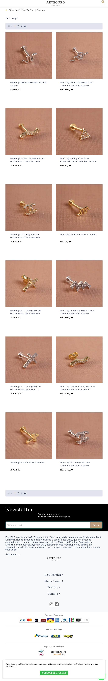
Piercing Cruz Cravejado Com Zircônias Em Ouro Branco (25, 388)
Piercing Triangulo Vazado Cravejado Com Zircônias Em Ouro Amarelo (78, 161)
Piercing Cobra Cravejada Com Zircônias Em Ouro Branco (76, 83)
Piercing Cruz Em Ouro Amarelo (27, 463)
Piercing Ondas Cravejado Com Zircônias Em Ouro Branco (77, 312)
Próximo (22, 26)
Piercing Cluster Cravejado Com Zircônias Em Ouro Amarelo (27, 160)
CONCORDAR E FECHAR (54, 672)
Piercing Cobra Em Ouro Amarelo (78, 235)
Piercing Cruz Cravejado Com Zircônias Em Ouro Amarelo (25, 312)
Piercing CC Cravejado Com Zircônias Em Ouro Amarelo (25, 236)
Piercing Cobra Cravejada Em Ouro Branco (28, 83)
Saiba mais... (12, 554)
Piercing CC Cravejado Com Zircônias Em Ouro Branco (75, 464)
